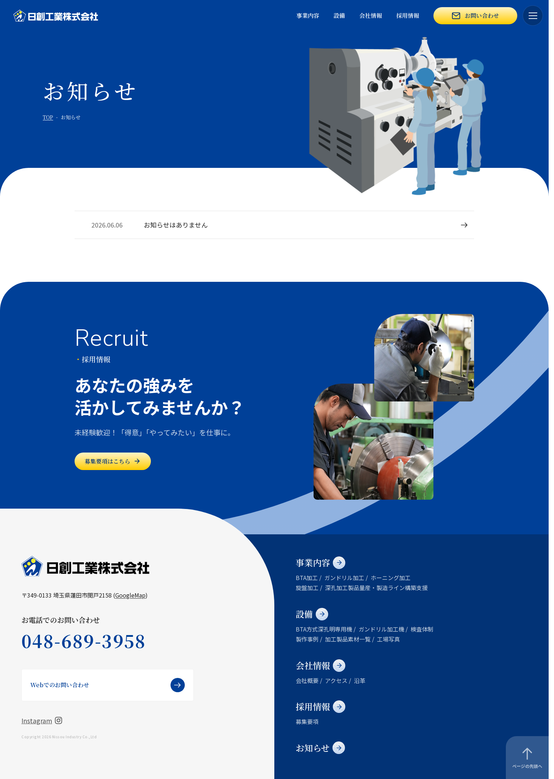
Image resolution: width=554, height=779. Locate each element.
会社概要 (307, 680)
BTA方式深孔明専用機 (324, 629)
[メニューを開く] (533, 15)
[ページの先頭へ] (527, 757)
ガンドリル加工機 (381, 629)
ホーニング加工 (391, 577)
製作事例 (307, 639)
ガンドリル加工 (344, 577)
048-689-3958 (83, 640)
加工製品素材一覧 (348, 639)
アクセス (336, 680)
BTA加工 (307, 577)
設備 (339, 15)
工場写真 (388, 639)
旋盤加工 (307, 587)
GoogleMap (130, 595)
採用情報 (407, 15)
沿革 (359, 680)
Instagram (41, 720)
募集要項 (307, 721)
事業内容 (307, 15)
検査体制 (422, 629)
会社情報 (370, 15)
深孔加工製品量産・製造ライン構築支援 (376, 587)
